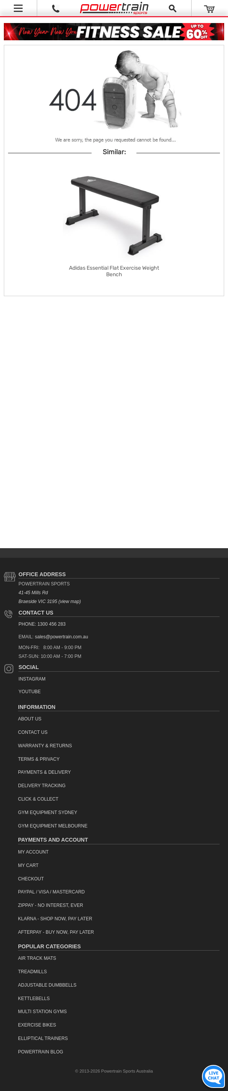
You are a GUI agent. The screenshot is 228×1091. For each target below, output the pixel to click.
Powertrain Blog (40, 1052)
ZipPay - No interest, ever (50, 905)
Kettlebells (34, 998)
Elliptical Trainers (43, 1038)
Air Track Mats (37, 958)
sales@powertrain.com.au (61, 636)
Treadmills (32, 971)
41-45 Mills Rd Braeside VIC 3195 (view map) (49, 597)
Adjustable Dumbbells (47, 985)
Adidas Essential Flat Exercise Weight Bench (114, 271)
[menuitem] (119, 719)
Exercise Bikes (37, 1025)
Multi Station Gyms (42, 1011)
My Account (33, 852)
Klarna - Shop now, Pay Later (55, 918)
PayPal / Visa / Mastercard (51, 892)
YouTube (29, 691)
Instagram (31, 679)
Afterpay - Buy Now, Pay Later (56, 932)
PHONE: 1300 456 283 (42, 624)
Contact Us (35, 613)
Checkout (31, 879)
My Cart (28, 865)
